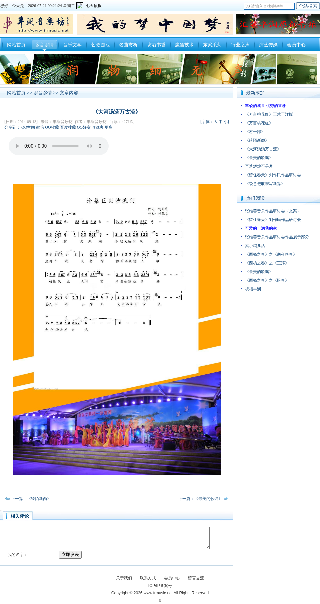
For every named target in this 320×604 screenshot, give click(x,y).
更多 (109, 127)
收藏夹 (98, 127)
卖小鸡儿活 (255, 245)
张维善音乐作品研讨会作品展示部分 (277, 237)
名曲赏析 (128, 44)
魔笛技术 (184, 44)
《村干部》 (255, 131)
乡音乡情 (44, 44)
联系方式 (148, 578)
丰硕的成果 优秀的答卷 (265, 105)
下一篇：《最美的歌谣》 (200, 498)
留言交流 (196, 578)
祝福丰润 (253, 289)
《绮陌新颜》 (257, 140)
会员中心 (296, 44)
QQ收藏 (52, 127)
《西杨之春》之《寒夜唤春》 (271, 254)
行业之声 (240, 44)
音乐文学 (72, 44)
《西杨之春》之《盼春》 (267, 280)
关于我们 (124, 578)
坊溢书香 (156, 44)
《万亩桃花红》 (259, 123)
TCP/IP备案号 (159, 585)
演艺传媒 (268, 44)
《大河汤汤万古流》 (263, 149)
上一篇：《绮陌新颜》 (31, 498)
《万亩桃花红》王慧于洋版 (269, 114)
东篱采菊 (212, 44)
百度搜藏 (68, 127)
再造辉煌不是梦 (259, 166)
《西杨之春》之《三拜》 (267, 263)
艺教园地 (100, 44)
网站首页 (16, 44)
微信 (40, 127)
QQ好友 (84, 127)
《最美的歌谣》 (259, 157)
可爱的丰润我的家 (261, 228)
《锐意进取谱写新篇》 (265, 183)
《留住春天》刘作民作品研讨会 (273, 175)
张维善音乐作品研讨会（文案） (273, 211)
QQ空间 (28, 127)
